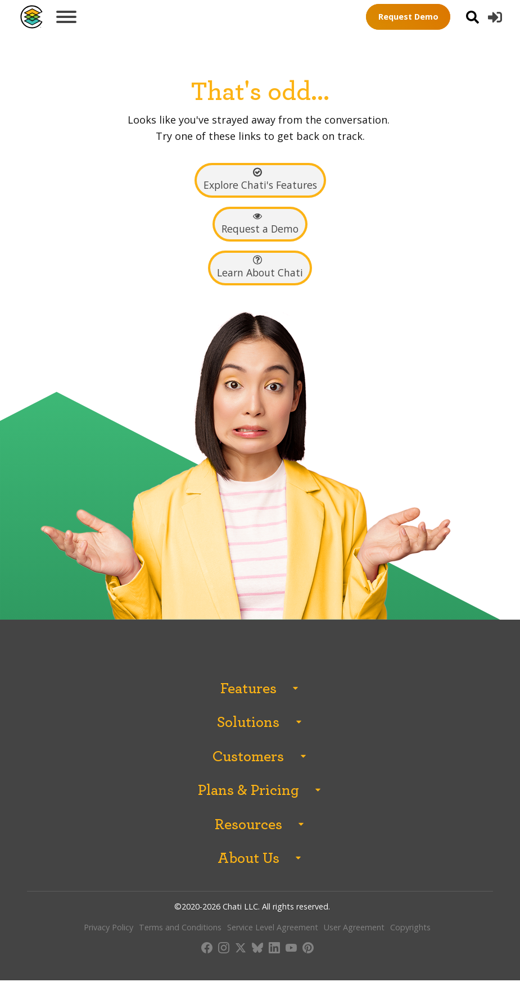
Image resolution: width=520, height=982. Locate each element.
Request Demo (408, 16)
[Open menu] (66, 17)
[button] (495, 17)
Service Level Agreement (272, 929)
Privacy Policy (108, 929)
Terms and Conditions (180, 929)
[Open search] (472, 17)
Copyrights (410, 929)
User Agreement (354, 929)
